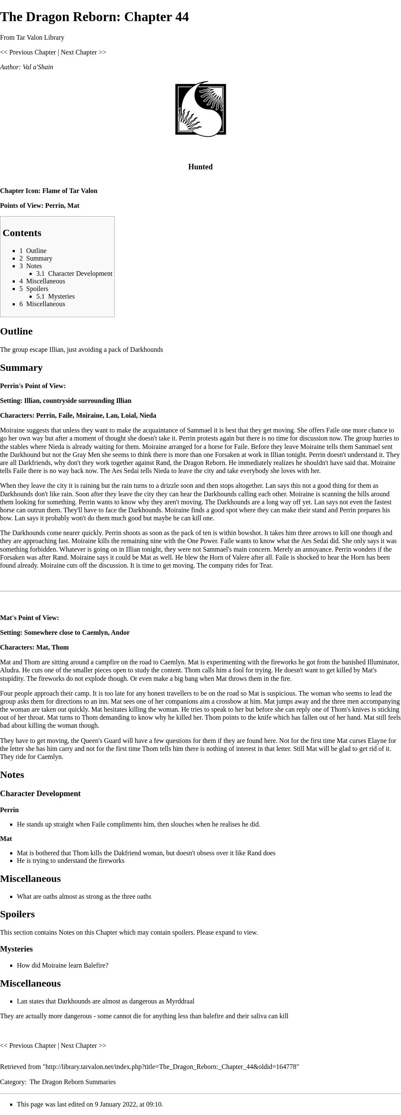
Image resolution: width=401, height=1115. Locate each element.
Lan (112, 415)
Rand (163, 462)
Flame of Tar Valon (70, 190)
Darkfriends (35, 462)
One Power (202, 540)
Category (12, 1081)
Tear (265, 565)
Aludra (9, 670)
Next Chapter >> (83, 52)
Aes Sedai (124, 470)
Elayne (377, 740)
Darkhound (25, 454)
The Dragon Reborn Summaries (73, 1081)
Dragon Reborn (204, 462)
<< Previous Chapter (28, 52)
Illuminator (382, 662)
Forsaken (227, 454)
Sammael (199, 430)
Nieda (147, 415)
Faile (65, 415)
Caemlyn (95, 632)
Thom (60, 647)
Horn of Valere (229, 557)
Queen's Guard (101, 740)
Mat (73, 205)
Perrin (54, 205)
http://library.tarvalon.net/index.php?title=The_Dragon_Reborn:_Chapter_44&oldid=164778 (171, 1066)
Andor (120, 632)
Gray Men (86, 454)
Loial (128, 415)
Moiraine (89, 415)
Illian (31, 400)
